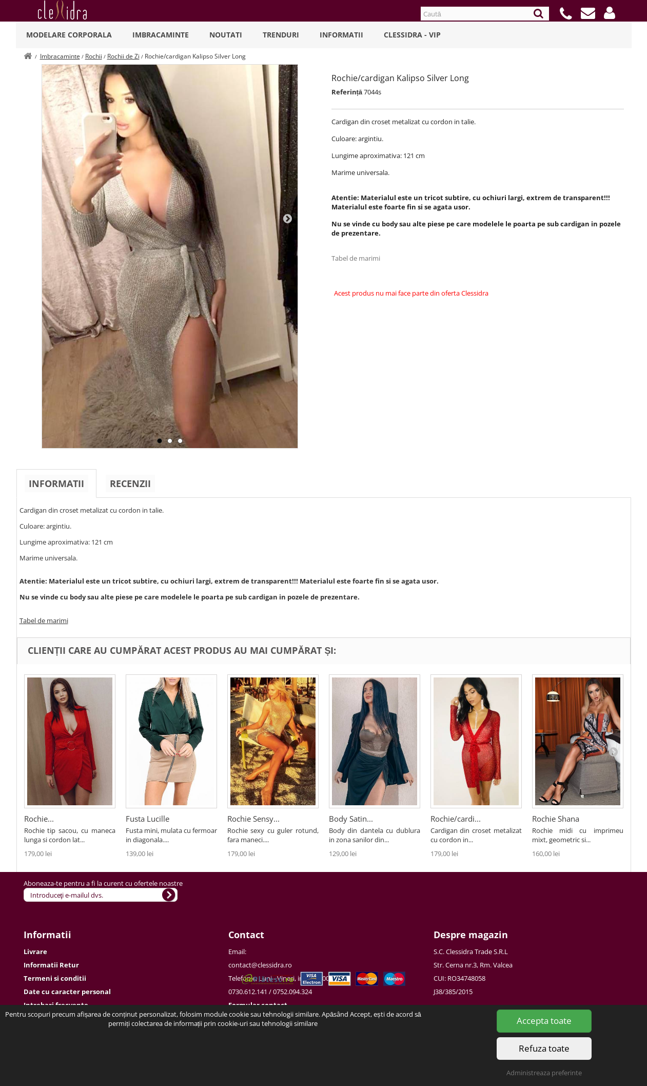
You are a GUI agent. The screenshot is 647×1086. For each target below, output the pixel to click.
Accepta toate (544, 1020)
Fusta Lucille (147, 818)
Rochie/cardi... (455, 818)
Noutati (225, 35)
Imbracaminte (160, 35)
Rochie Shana (555, 818)
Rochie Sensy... (253, 818)
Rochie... (39, 818)
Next (287, 218)
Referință (347, 91)
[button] (609, 13)
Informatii (341, 35)
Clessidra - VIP (412, 35)
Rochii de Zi (123, 56)
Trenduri (281, 35)
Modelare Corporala (69, 35)
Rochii (93, 56)
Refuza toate (544, 1048)
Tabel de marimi (355, 258)
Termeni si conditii (55, 978)
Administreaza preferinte (544, 1072)
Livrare (35, 951)
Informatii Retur (51, 964)
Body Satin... (351, 818)
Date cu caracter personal (67, 991)
